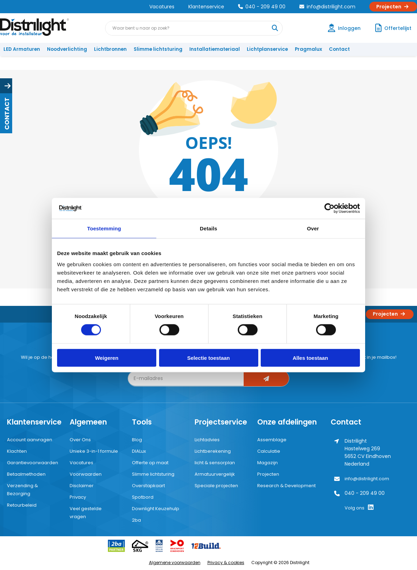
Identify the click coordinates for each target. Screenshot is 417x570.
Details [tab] (208, 228)
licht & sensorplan (215, 462)
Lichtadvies (207, 439)
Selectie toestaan (208, 358)
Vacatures (161, 6)
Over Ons (80, 439)
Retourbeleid (22, 505)
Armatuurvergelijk (215, 474)
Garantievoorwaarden (32, 462)
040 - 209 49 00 (261, 6)
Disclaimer (82, 485)
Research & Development (286, 485)
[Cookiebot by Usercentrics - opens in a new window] (329, 208)
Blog (137, 439)
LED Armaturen (21, 49)
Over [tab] (313, 228)
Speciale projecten (216, 485)
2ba (136, 520)
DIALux (139, 451)
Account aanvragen (29, 439)
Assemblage (271, 439)
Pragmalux (308, 49)
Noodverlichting (67, 49)
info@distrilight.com (327, 6)
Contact (339, 49)
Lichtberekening (213, 451)
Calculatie (268, 451)
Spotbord (143, 497)
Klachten (17, 451)
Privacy (78, 497)
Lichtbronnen (110, 49)
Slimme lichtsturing (158, 49)
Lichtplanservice (267, 49)
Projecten (393, 6)
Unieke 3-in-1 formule (94, 451)
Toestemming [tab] (104, 228)
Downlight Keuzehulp (155, 508)
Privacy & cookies (225, 562)
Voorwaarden (86, 474)
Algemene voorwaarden (174, 562)
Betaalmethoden (26, 474)
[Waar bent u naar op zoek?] (275, 28)
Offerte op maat (150, 462)
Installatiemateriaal (214, 49)
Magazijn (267, 462)
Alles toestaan (310, 358)
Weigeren (106, 358)
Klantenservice (206, 6)
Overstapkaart (148, 485)
